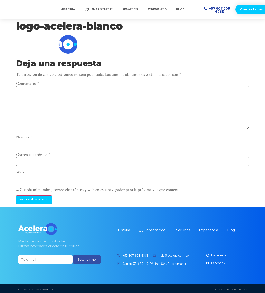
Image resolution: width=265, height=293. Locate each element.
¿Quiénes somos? (98, 9)
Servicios (130, 9)
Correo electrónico (33, 155)
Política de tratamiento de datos (37, 289)
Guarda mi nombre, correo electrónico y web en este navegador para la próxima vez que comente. (100, 190)
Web (20, 172)
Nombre (24, 137)
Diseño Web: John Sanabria (231, 289)
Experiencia (157, 9)
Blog (180, 9)
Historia (68, 9)
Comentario (27, 83)
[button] (217, 10)
